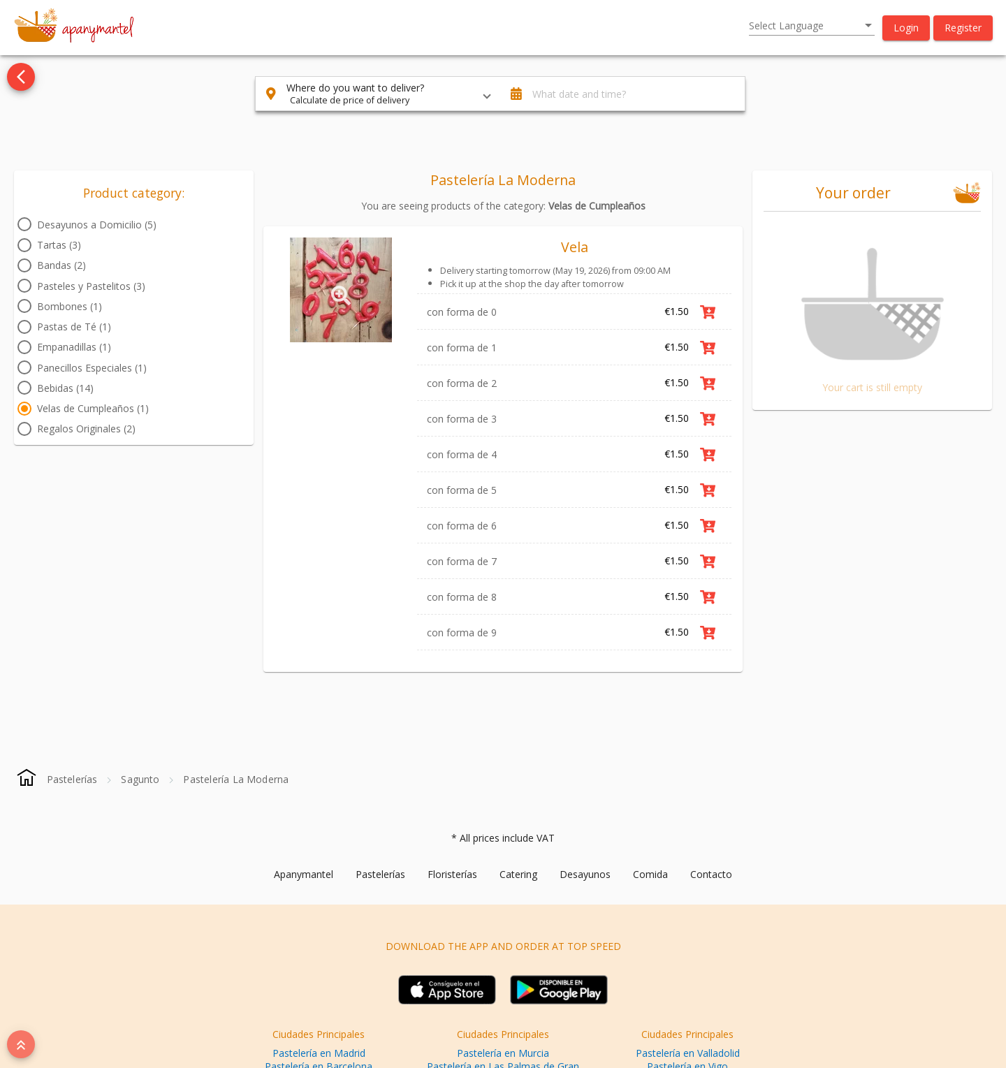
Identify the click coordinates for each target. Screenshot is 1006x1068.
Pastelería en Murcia (503, 1053)
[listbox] (812, 26)
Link (739, 668)
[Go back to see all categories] (21, 77)
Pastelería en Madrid (318, 1053)
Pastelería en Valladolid (688, 1053)
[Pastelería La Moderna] (236, 779)
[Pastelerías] (72, 779)
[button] (906, 28)
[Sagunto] (140, 779)
